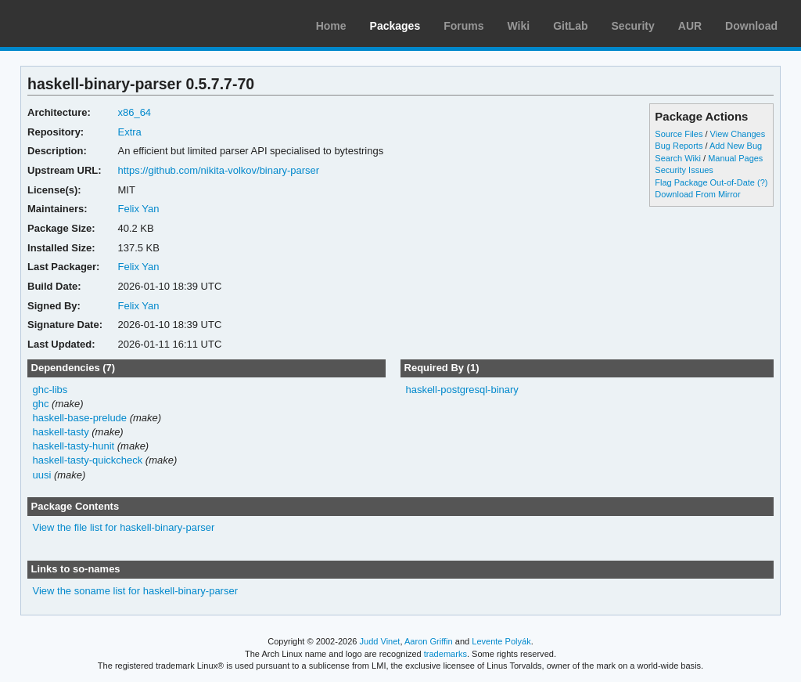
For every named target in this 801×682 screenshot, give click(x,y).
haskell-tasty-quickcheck (88, 460)
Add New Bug (735, 145)
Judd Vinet (380, 641)
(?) (762, 182)
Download (751, 26)
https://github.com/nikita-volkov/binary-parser (218, 170)
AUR (690, 26)
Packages (395, 26)
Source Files (678, 134)
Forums (463, 26)
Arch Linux (86, 23)
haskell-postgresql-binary (461, 389)
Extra (129, 132)
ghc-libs (50, 389)
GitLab (570, 26)
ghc (41, 404)
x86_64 (134, 112)
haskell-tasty (61, 432)
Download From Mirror (697, 194)
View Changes (738, 134)
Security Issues (684, 170)
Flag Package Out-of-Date (705, 182)
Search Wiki (678, 158)
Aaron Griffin (428, 641)
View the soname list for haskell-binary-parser (135, 591)
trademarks (445, 654)
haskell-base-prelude (80, 418)
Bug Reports (678, 145)
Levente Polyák (501, 641)
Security (633, 26)
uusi (42, 475)
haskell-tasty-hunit (74, 446)
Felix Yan (138, 209)
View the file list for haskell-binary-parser (124, 527)
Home (331, 26)
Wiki (519, 26)
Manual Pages (735, 158)
